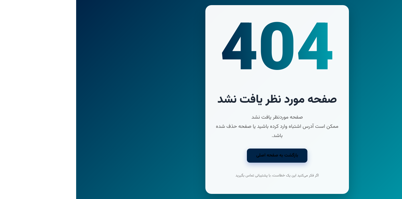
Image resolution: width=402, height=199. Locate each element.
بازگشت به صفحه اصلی (201, 155)
